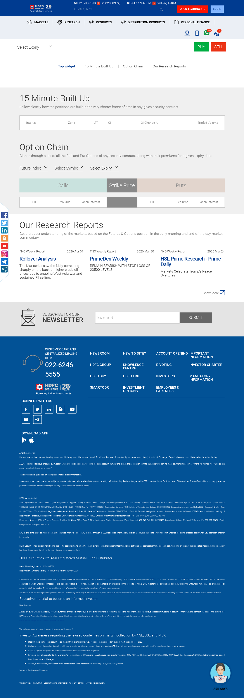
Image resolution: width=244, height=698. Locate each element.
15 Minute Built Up (99, 66)
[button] (35, 47)
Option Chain (133, 66)
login (217, 8)
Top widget (66, 66)
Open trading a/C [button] (192, 8)
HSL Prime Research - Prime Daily (191, 262)
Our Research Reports (169, 66)
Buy (201, 47)
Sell (218, 47)
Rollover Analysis (37, 259)
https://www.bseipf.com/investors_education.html (41, 620)
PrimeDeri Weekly (109, 259)
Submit (196, 317)
